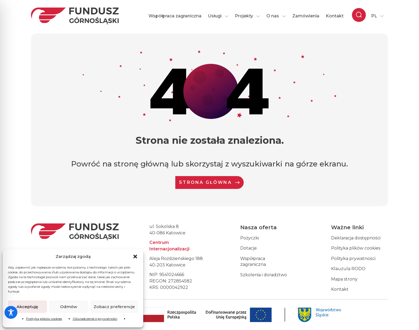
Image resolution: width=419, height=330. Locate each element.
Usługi (218, 16)
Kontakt (335, 15)
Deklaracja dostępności (356, 237)
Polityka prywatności (353, 258)
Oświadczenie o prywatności (95, 319)
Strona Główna (209, 182)
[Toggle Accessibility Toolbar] (11, 312)
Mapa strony (344, 279)
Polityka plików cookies (44, 319)
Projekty (247, 16)
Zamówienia (305, 15)
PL (374, 15)
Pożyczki (249, 237)
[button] (135, 256)
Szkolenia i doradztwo (263, 274)
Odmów (68, 306)
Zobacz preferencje (114, 306)
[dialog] (409, 319)
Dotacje (248, 248)
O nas (276, 16)
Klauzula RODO (348, 268)
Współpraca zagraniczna (175, 15)
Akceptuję (27, 306)
